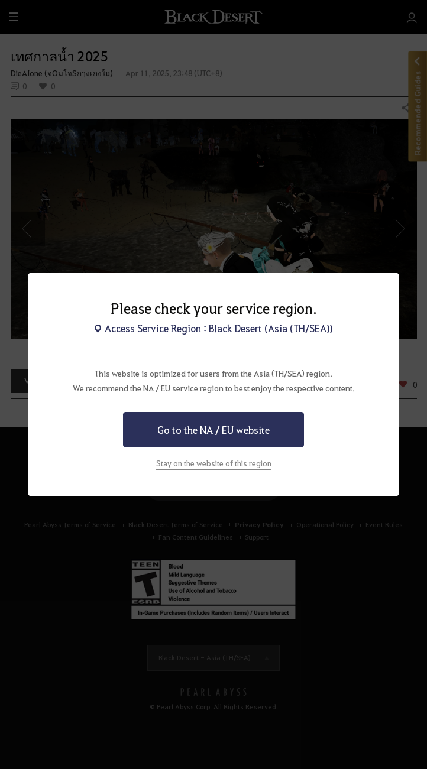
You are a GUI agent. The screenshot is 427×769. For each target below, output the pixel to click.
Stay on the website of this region (213, 463)
